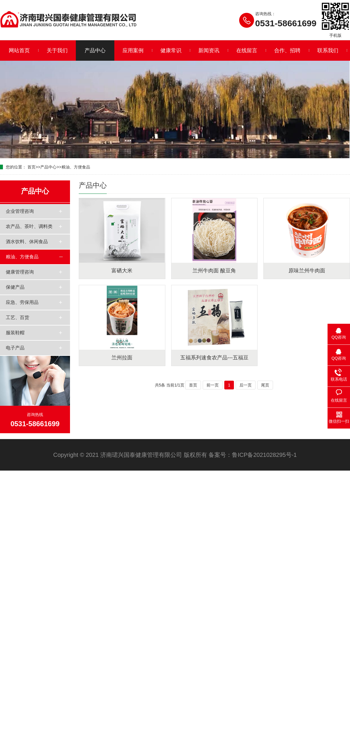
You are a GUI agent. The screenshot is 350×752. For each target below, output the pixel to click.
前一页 (212, 385)
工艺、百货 (17, 317)
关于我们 (57, 50)
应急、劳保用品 (22, 302)
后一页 (245, 385)
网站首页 (19, 50)
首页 (31, 167)
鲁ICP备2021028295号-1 (264, 455)
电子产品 (15, 347)
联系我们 (327, 50)
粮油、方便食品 (76, 167)
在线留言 (246, 50)
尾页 (265, 385)
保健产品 (15, 287)
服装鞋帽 (15, 332)
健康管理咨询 (20, 271)
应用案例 (133, 50)
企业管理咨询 (20, 211)
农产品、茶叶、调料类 (29, 226)
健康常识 (170, 50)
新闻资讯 (208, 50)
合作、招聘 (287, 50)
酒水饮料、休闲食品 (27, 241)
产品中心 (95, 50)
